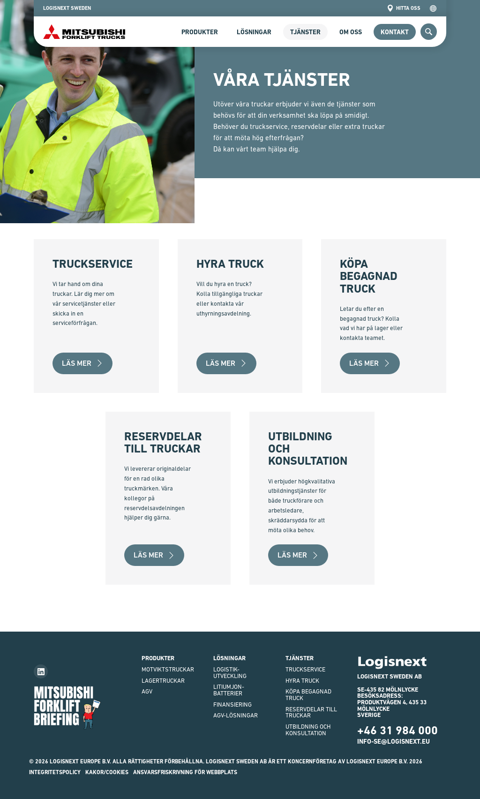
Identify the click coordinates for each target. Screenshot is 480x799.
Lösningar (254, 32)
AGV (147, 691)
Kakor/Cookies (106, 772)
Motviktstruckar (168, 669)
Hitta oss (403, 8)
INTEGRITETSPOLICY (55, 772)
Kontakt (395, 32)
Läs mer (82, 363)
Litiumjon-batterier (228, 690)
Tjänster (305, 32)
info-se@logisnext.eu (393, 741)
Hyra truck (302, 680)
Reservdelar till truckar (311, 712)
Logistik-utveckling (230, 672)
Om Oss (350, 32)
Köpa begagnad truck (308, 694)
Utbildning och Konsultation (307, 730)
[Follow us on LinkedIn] (41, 671)
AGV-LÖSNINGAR (235, 715)
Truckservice (305, 669)
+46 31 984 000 (397, 730)
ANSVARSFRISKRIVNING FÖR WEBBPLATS (185, 772)
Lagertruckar (163, 680)
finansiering (232, 704)
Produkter (199, 32)
